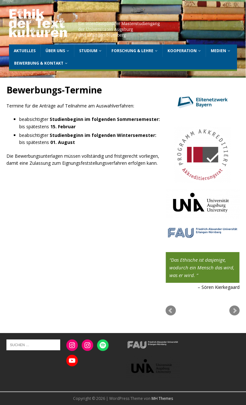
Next (234, 311)
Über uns (55, 50)
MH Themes (162, 398)
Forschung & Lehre (132, 50)
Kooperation (182, 50)
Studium (88, 50)
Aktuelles (25, 50)
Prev (171, 311)
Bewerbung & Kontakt (38, 63)
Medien (218, 50)
